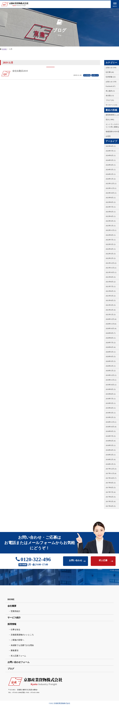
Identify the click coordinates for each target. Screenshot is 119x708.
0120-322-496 (33, 560)
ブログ (11, 670)
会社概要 (12, 608)
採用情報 (12, 626)
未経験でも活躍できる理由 (22, 647)
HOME (11, 601)
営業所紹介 (15, 613)
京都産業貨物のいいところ (22, 637)
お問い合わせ (76, 562)
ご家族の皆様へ (17, 642)
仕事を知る (15, 631)
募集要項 (14, 652)
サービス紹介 (14, 619)
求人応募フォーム (18, 658)
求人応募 (103, 562)
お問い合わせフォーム (18, 664)
